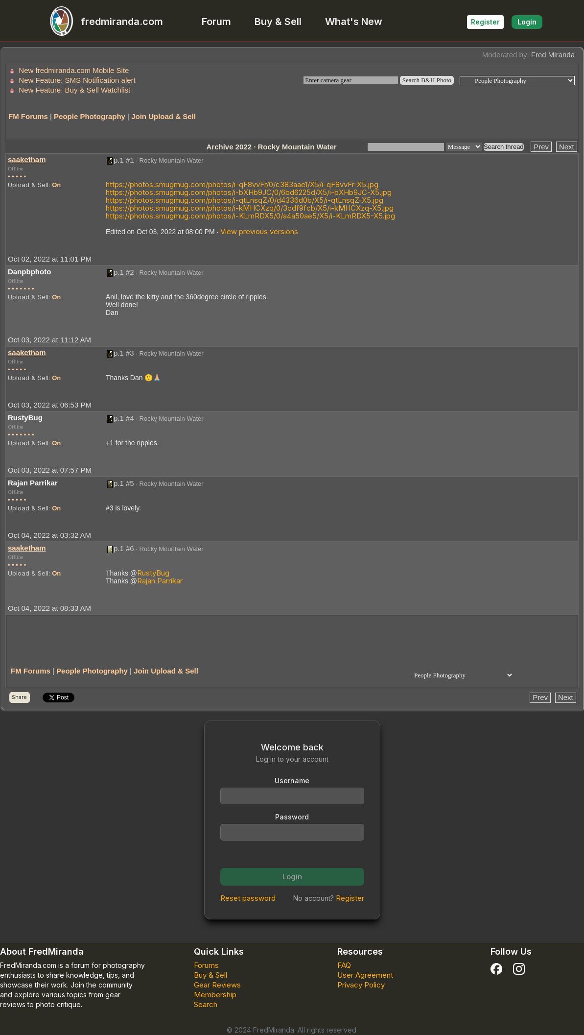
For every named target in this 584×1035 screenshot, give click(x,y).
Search (205, 1004)
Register (485, 22)
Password (292, 817)
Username (292, 780)
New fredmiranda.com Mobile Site (74, 70)
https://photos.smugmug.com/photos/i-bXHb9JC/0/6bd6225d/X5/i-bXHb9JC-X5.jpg (249, 192)
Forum (216, 21)
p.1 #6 (124, 548)
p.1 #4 (124, 418)
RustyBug (153, 573)
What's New (353, 21)
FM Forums (28, 116)
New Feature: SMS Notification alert (77, 80)
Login (527, 22)
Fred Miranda (553, 54)
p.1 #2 (124, 272)
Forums (206, 965)
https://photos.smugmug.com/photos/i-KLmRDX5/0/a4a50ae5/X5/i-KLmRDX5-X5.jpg (250, 215)
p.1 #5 (124, 483)
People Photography (89, 116)
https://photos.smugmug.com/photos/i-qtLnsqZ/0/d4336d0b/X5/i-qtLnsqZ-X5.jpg (244, 200)
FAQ (344, 965)
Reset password (248, 898)
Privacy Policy (361, 984)
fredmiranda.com (102, 21)
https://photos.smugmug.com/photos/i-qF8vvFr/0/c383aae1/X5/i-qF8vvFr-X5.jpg (242, 184)
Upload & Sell (28, 185)
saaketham (27, 159)
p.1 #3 (124, 353)
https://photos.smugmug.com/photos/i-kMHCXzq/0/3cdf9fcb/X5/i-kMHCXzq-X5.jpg (250, 208)
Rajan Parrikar (160, 580)
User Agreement (365, 975)
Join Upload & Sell (163, 116)
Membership (215, 994)
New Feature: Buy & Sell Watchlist (74, 90)
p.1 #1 (124, 160)
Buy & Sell (278, 21)
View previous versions (259, 231)
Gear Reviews (217, 984)
